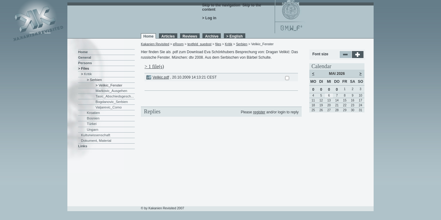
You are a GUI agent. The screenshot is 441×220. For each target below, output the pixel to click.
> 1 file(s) (154, 66)
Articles (168, 36)
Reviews (190, 36)
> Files (83, 68)
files (218, 44)
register (259, 112)
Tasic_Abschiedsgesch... (115, 96)
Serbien (241, 44)
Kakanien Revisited (155, 44)
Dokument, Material (96, 140)
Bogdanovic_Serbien (112, 102)
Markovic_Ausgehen (111, 91)
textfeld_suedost (199, 44)
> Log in (209, 18)
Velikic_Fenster (110, 85)
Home (148, 36)
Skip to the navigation (221, 5)
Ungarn (92, 129)
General (84, 57)
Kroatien (93, 113)
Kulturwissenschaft (95, 135)
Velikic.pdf (161, 77)
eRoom (178, 44)
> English (234, 36)
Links (82, 146)
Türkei (92, 124)
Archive (211, 36)
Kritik (228, 44)
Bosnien (93, 118)
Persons (85, 63)
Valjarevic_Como (109, 107)
